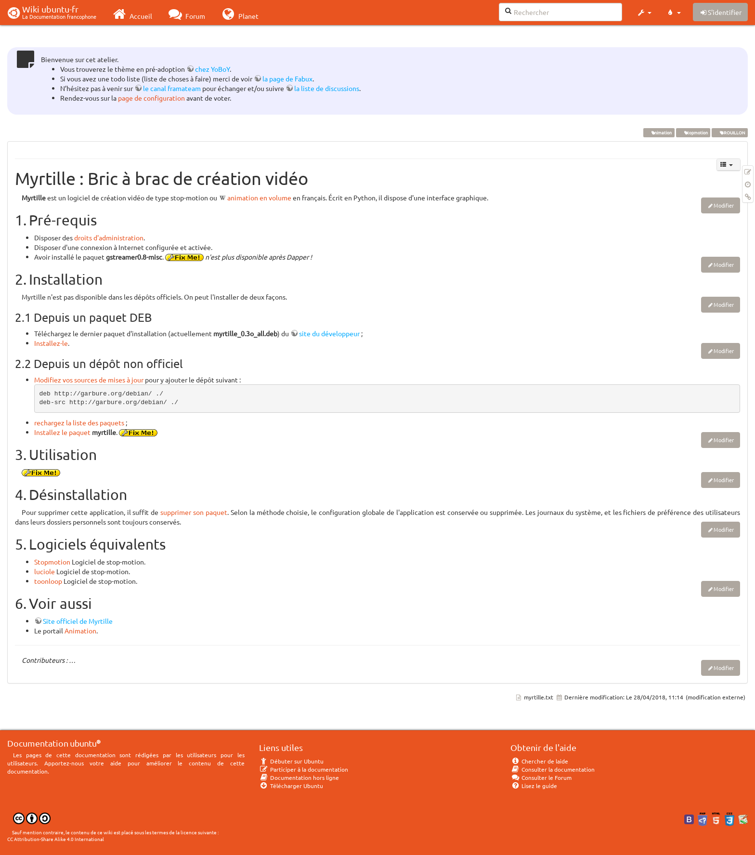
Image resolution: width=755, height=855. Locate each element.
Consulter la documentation (552, 769)
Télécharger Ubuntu (291, 785)
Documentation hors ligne (299, 777)
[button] (644, 12)
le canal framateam (172, 88)
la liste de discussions (326, 88)
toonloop (48, 581)
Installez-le (51, 343)
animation (659, 132)
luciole (44, 571)
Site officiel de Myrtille (78, 621)
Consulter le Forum (541, 777)
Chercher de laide (539, 761)
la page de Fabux (287, 78)
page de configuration (151, 97)
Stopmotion (52, 561)
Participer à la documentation (303, 769)
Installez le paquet (62, 432)
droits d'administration (108, 237)
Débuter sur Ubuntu (291, 761)
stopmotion (692, 132)
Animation (80, 630)
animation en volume (259, 197)
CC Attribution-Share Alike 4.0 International (55, 838)
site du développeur (329, 333)
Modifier (724, 205)
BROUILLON (729, 132)
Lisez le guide (533, 785)
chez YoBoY (212, 69)
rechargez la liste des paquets (79, 422)
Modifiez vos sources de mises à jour (88, 379)
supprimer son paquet (193, 512)
